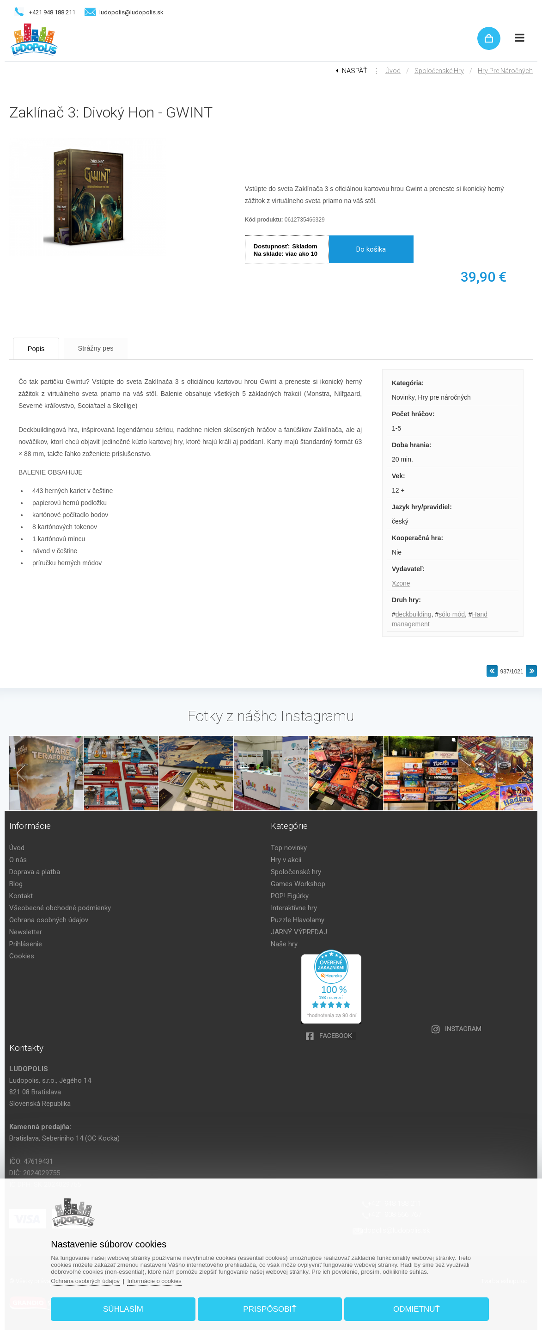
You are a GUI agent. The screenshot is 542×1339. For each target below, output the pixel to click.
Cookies (21, 956)
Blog (16, 884)
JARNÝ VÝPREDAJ (299, 932)
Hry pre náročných (505, 70)
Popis (39, 348)
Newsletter (25, 932)
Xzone (401, 583)
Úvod (393, 70)
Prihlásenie (25, 944)
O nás (18, 860)
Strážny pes (103, 348)
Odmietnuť (414, 1308)
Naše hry (284, 944)
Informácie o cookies (159, 1280)
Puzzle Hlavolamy (297, 920)
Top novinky (289, 848)
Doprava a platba (34, 872)
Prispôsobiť (269, 1308)
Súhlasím (125, 1308)
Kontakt (21, 896)
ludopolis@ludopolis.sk (131, 12)
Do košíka (371, 249)
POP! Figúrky (290, 896)
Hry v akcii (286, 860)
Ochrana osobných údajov (48, 920)
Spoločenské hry (439, 70)
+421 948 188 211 (52, 12)
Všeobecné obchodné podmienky (60, 908)
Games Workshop (298, 884)
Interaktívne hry (294, 908)
